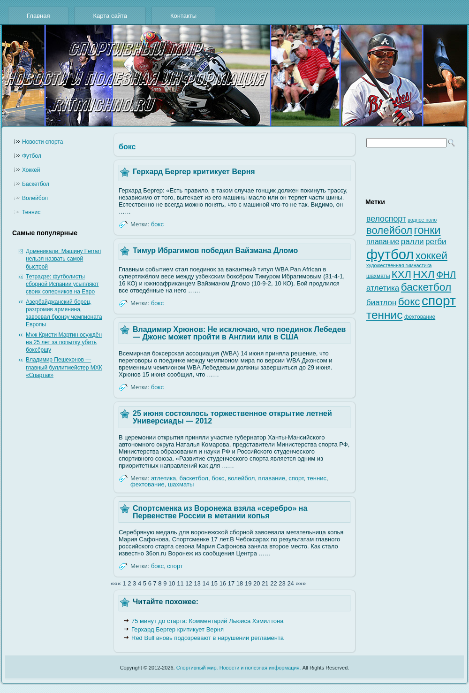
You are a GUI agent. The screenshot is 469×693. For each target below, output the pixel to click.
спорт (295, 478)
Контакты (183, 15)
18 (239, 583)
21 (265, 583)
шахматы (181, 484)
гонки (427, 230)
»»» (300, 583)
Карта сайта (110, 15)
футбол (390, 254)
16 (222, 583)
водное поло (422, 220)
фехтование (147, 484)
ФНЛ (446, 275)
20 (256, 583)
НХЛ (424, 274)
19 (248, 583)
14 (205, 583)
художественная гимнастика (398, 265)
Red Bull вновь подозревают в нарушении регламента (207, 637)
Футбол (31, 156)
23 (282, 583)
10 (171, 583)
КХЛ (401, 274)
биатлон (381, 302)
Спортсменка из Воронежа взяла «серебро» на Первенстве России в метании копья (220, 512)
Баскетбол (35, 184)
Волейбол (35, 198)
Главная (38, 15)
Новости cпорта (42, 142)
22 (273, 583)
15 (214, 583)
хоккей (431, 256)
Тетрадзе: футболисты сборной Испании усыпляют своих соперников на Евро (62, 284)
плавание (272, 478)
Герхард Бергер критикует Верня (194, 172)
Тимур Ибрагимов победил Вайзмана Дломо (215, 250)
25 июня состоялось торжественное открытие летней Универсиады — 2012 (232, 417)
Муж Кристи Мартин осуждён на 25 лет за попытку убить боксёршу (64, 342)
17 (231, 583)
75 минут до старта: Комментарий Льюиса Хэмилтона (207, 620)
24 (290, 583)
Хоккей (31, 170)
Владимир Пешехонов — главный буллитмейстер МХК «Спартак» (64, 367)
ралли (412, 241)
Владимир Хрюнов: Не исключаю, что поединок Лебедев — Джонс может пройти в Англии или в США (239, 333)
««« (116, 583)
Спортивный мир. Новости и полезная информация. (238, 667)
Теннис (31, 212)
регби (435, 241)
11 (180, 583)
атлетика (163, 478)
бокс (157, 224)
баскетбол (194, 478)
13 (197, 583)
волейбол (241, 478)
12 (188, 583)
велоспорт (386, 218)
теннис (316, 478)
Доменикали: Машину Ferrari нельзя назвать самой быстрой (63, 259)
